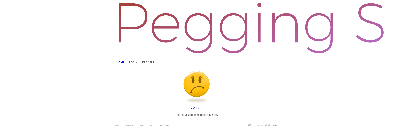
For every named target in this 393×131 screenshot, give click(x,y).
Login (133, 62)
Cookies (152, 125)
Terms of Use (129, 125)
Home (121, 62)
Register (148, 62)
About (117, 125)
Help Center (164, 125)
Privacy (141, 125)
